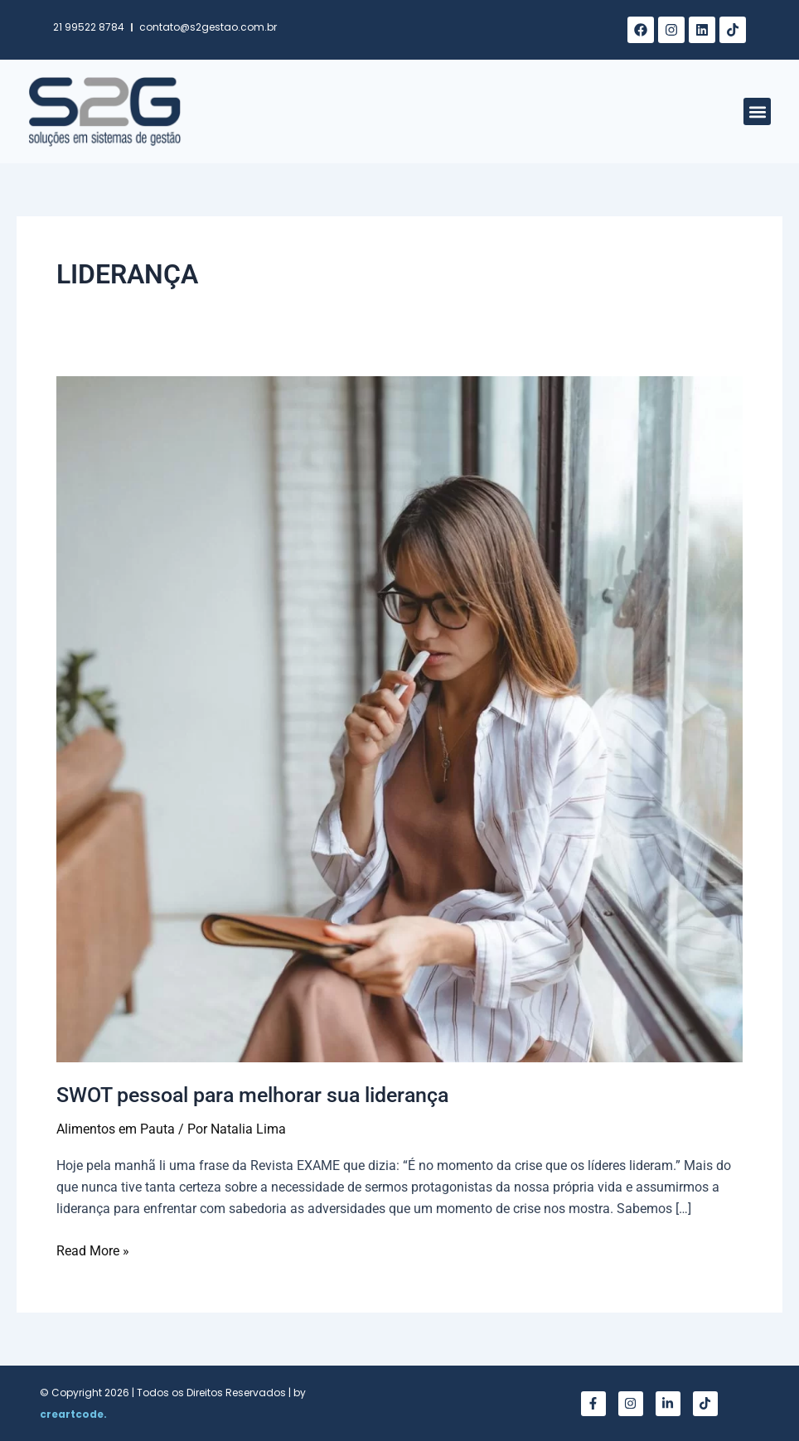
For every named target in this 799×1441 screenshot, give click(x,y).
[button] (757, 111)
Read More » (92, 1249)
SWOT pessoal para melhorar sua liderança (262, 1094)
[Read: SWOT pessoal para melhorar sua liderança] (399, 718)
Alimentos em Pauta (115, 1129)
